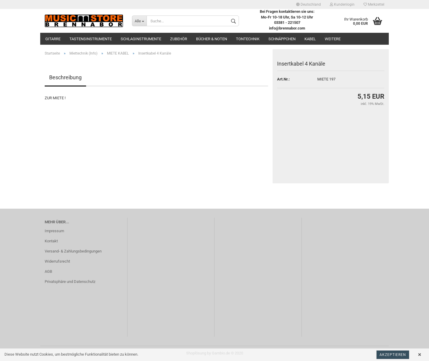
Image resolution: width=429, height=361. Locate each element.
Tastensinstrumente (90, 39)
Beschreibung (65, 77)
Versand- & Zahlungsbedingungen (73, 251)
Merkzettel (373, 4)
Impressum (54, 231)
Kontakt (51, 241)
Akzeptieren (393, 355)
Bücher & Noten (211, 39)
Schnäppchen (282, 39)
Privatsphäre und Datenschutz (70, 281)
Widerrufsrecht (57, 261)
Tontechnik (247, 39)
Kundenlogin (342, 4)
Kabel (310, 39)
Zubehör (178, 39)
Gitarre (52, 39)
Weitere (333, 39)
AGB (48, 271)
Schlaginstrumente (141, 39)
